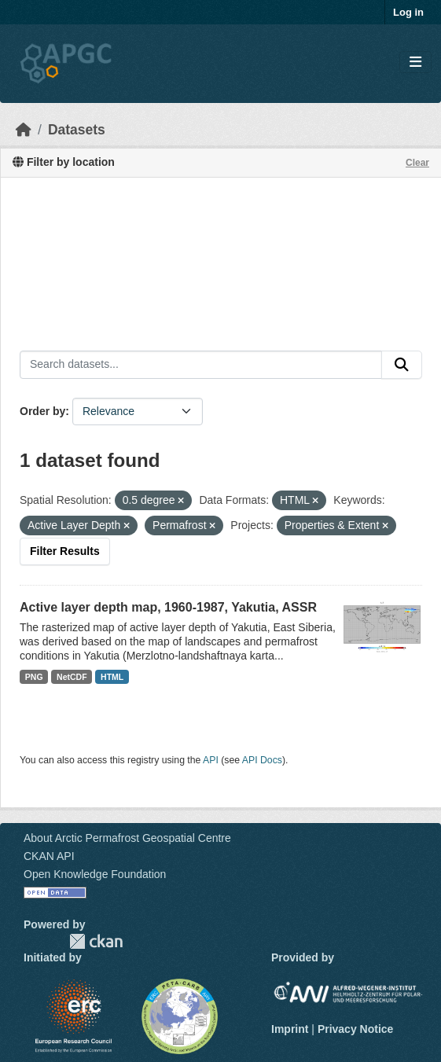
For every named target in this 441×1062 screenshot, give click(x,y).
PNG (34, 677)
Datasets (76, 130)
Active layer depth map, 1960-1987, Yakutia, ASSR (168, 607)
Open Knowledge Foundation (95, 874)
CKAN (96, 941)
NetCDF (72, 677)
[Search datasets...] (201, 365)
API (211, 760)
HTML (112, 677)
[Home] (23, 130)
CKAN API (49, 856)
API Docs (262, 760)
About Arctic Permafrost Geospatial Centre (127, 838)
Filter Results (65, 551)
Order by (42, 411)
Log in (408, 12)
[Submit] (401, 365)
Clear (417, 162)
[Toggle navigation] (415, 62)
